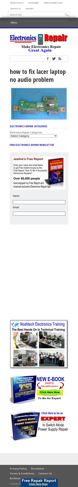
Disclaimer (33, 3)
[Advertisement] (39, 275)
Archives (30, 9)
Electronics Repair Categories (26, 132)
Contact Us (15, 9)
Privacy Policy (17, 3)
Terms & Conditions (52, 3)
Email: (16, 207)
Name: (16, 196)
